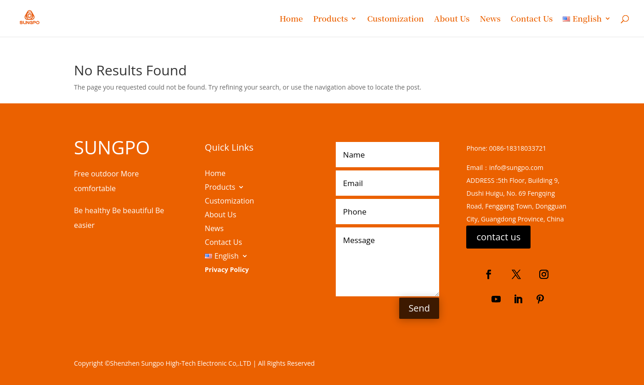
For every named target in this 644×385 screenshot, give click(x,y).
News (490, 19)
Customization (395, 19)
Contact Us (532, 19)
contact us (498, 237)
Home (291, 19)
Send (419, 308)
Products (330, 19)
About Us (452, 19)
